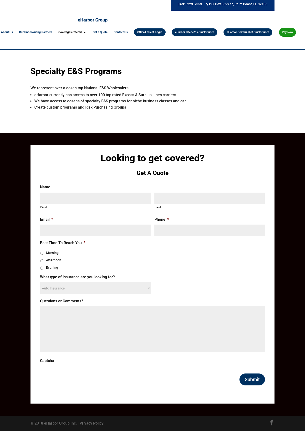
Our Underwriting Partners (35, 32)
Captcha (47, 360)
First (43, 207)
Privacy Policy (91, 423)
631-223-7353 (190, 4)
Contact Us (121, 32)
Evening (52, 267)
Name (45, 187)
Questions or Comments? (61, 301)
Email (46, 219)
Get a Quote (100, 32)
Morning (52, 253)
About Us (7, 32)
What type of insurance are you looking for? (77, 277)
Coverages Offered (70, 32)
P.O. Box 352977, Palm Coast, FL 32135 (236, 4)
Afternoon (53, 260)
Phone (161, 219)
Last (158, 207)
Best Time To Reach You (62, 243)
